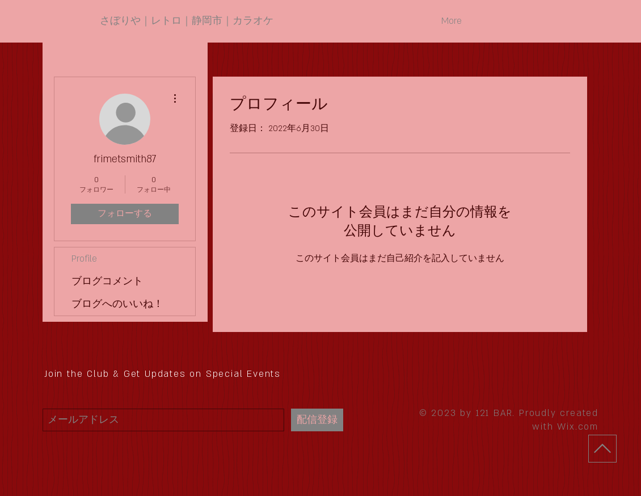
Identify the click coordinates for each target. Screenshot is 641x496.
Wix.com (577, 427)
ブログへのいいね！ (117, 304)
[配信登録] (317, 420)
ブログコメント (107, 281)
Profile (84, 259)
